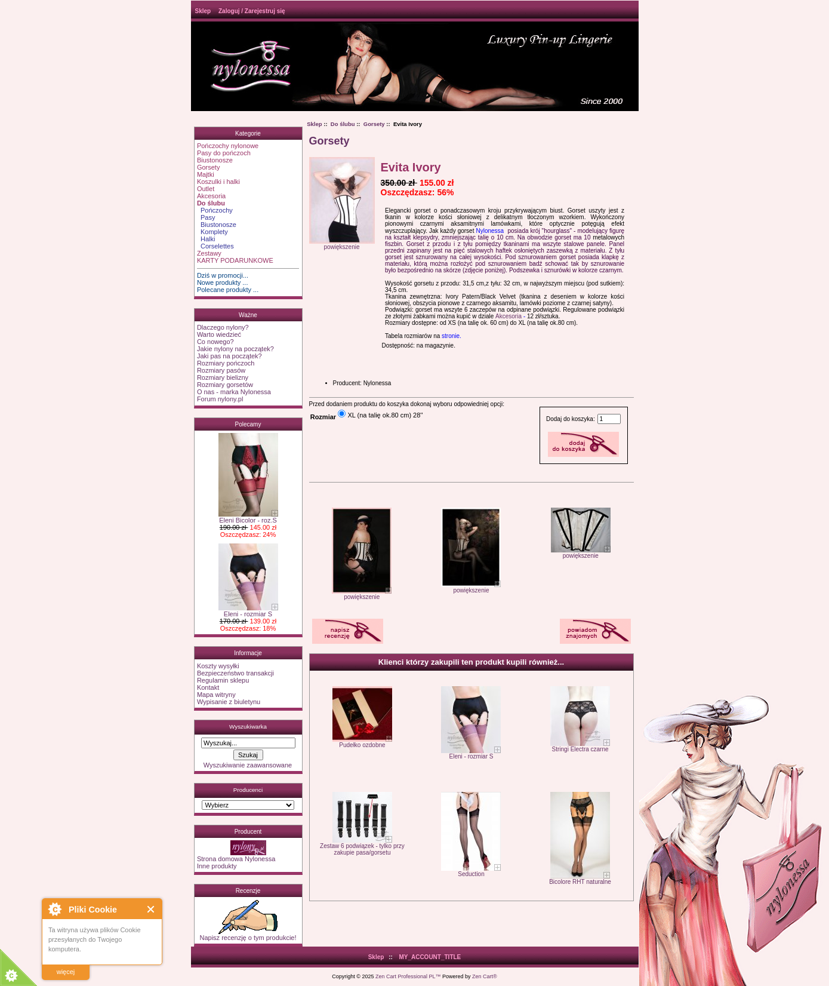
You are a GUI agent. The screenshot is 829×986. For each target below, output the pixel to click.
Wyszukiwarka (248, 726)
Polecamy (248, 424)
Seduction (471, 874)
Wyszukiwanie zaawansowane (248, 765)
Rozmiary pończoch (226, 363)
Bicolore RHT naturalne (580, 882)
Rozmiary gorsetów (225, 384)
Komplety (212, 231)
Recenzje (248, 890)
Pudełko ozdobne (362, 745)
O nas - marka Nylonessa (234, 391)
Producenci (248, 790)
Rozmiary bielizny (222, 377)
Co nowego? (215, 341)
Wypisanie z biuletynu (228, 701)
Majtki (205, 174)
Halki (206, 238)
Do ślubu (343, 124)
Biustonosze (215, 160)
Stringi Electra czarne (580, 749)
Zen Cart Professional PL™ (408, 976)
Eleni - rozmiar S (248, 611)
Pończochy (215, 210)
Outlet (205, 188)
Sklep (203, 11)
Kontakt (208, 687)
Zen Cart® (484, 976)
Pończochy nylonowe (227, 145)
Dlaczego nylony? (223, 327)
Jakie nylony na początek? (235, 348)
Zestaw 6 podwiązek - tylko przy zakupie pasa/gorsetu (362, 849)
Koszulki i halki (218, 181)
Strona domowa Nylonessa (236, 858)
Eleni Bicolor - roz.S (248, 517)
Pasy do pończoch (224, 152)
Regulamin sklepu (223, 680)
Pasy (206, 217)
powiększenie (362, 594)
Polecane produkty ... (227, 289)
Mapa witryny (216, 694)
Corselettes (215, 246)
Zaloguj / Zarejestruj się (251, 11)
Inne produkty (217, 866)
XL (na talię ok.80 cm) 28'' (385, 415)
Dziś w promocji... (222, 275)
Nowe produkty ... (222, 282)
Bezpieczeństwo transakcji (235, 673)
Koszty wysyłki (218, 665)
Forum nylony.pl (220, 399)
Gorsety (208, 167)
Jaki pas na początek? (229, 356)
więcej (66, 971)
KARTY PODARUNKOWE (235, 260)
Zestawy (209, 253)
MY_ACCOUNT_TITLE (430, 957)
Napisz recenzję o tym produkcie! (247, 934)
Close (151, 909)
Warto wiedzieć (219, 334)
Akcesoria (211, 195)
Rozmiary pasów (221, 370)
